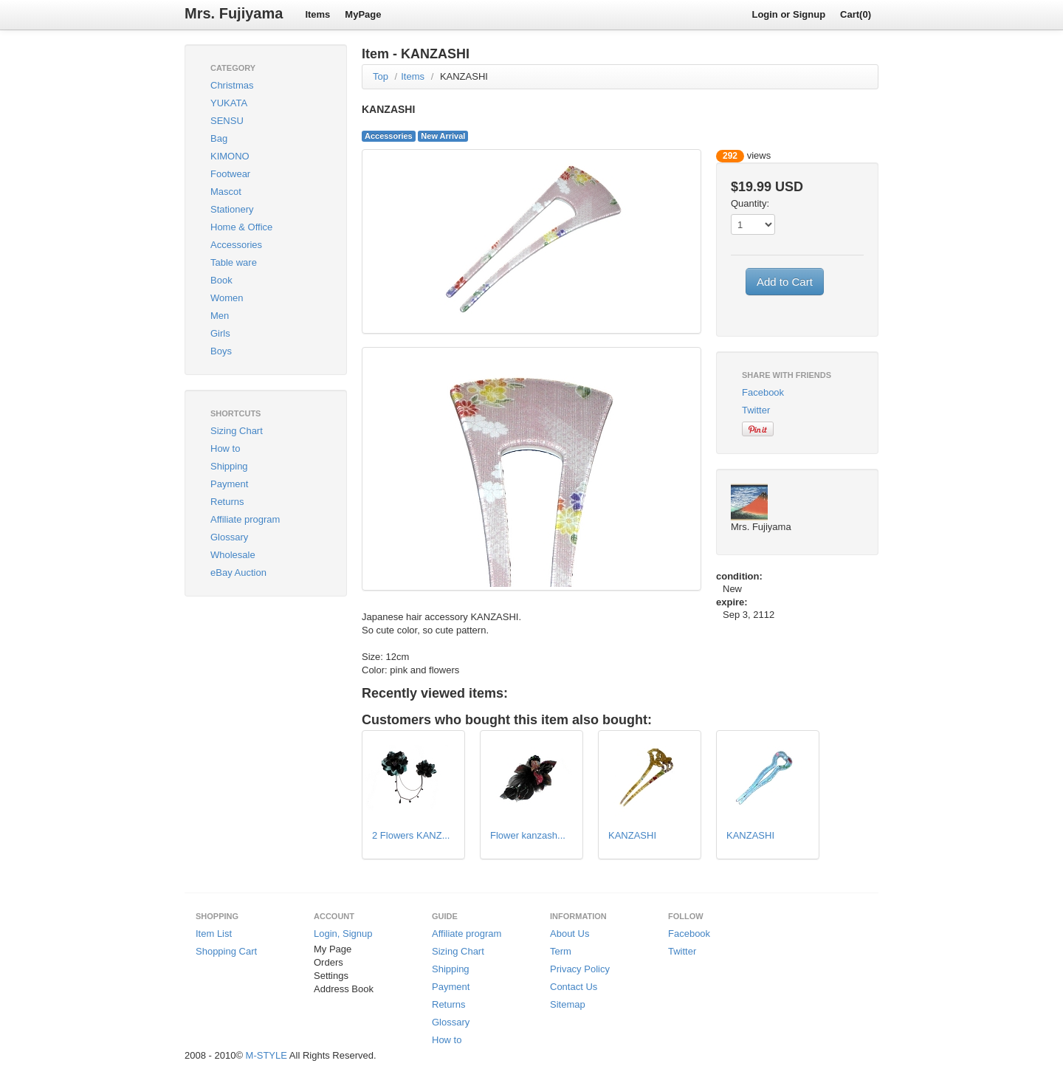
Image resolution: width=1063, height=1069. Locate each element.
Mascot (225, 191)
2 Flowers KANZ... (411, 835)
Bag (218, 138)
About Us (569, 933)
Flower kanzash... (527, 835)
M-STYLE (266, 1055)
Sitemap (567, 1004)
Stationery (232, 209)
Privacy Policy (580, 969)
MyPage (363, 14)
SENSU (227, 120)
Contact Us (573, 986)
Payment (229, 483)
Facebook (763, 392)
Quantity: (750, 203)
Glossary (229, 537)
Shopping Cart (226, 951)
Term (560, 951)
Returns (227, 501)
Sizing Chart (236, 430)
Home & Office (241, 227)
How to (225, 448)
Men (219, 315)
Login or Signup (788, 14)
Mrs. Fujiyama (234, 13)
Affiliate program (245, 519)
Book (221, 280)
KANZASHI (464, 76)
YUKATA (228, 103)
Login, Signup (343, 933)
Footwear (230, 173)
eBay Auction (238, 572)
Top (380, 76)
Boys (221, 351)
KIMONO (230, 156)
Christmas (232, 85)
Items (317, 14)
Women (227, 297)
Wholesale (232, 554)
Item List (214, 933)
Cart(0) (855, 14)
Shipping (229, 466)
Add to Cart (785, 281)
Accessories (236, 244)
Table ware (233, 262)
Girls (220, 333)
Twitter (756, 410)
